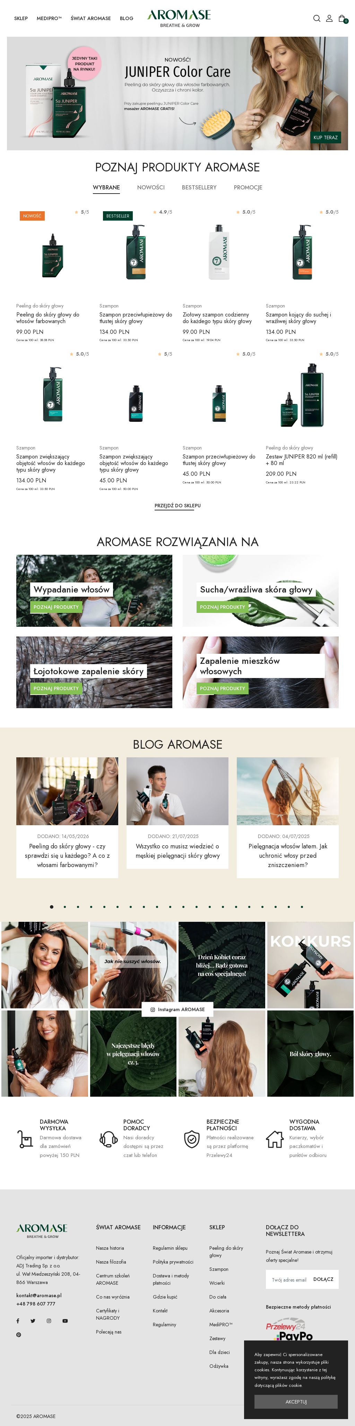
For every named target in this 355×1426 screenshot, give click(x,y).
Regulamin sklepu (170, 1248)
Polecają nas (108, 1331)
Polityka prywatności (173, 1261)
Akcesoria (219, 1310)
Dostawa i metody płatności (171, 1279)
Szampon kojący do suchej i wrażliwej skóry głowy (298, 318)
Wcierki (217, 1283)
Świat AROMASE (91, 18)
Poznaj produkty (56, 607)
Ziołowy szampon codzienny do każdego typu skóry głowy (217, 318)
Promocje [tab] (248, 187)
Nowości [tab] (151, 187)
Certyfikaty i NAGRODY (108, 1314)
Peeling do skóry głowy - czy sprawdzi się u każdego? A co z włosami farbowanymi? (67, 856)
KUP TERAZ (326, 137)
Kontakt (160, 1310)
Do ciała (217, 1296)
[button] (51, 907)
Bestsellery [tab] (199, 187)
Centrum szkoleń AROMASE (113, 1279)
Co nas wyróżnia (113, 1296)
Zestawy (217, 1338)
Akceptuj (296, 1401)
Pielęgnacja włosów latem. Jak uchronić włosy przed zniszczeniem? (288, 856)
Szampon (218, 1269)
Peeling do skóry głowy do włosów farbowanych (47, 318)
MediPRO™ (49, 18)
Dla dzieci (219, 1352)
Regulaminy (164, 1324)
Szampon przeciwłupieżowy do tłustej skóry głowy (135, 318)
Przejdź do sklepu (178, 505)
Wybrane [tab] (106, 187)
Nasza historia (110, 1248)
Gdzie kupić (165, 1296)
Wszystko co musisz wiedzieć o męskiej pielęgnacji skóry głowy (178, 851)
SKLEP (21, 18)
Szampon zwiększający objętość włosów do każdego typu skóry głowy (50, 463)
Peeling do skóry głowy (226, 1252)
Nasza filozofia (111, 1261)
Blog (126, 18)
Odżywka (218, 1366)
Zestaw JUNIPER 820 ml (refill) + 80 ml (302, 460)
